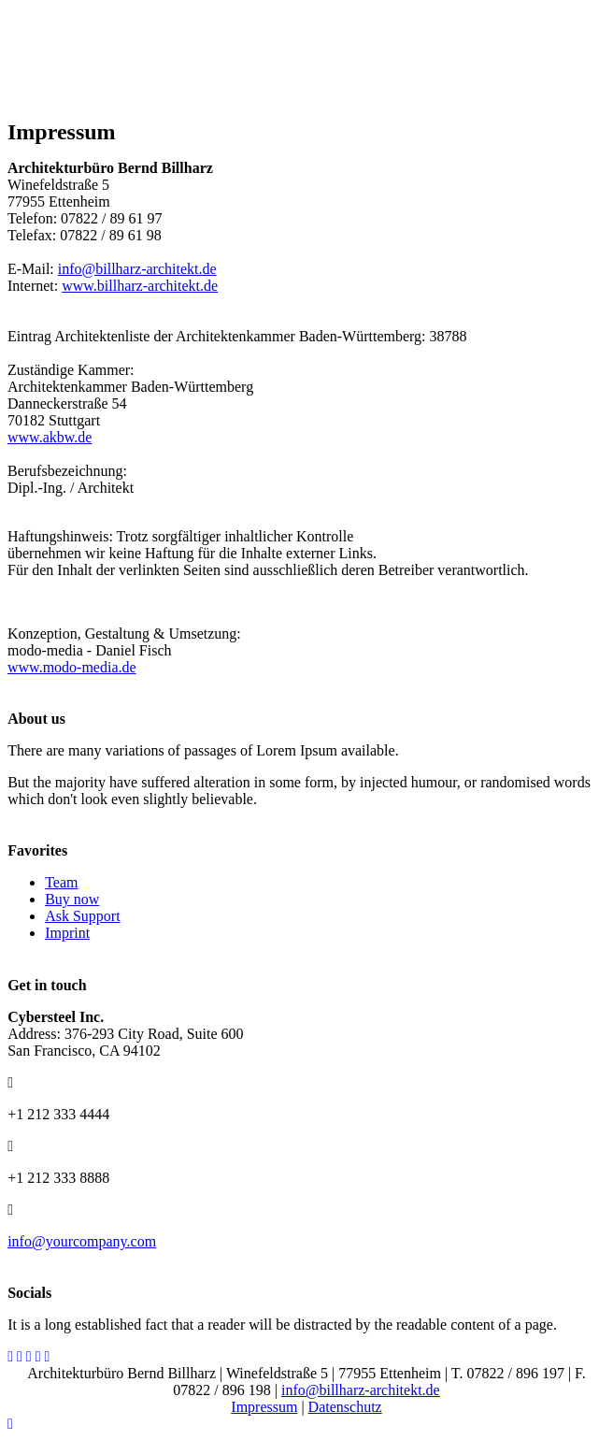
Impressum (264, 1407)
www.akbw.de (49, 437)
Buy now (72, 899)
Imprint (67, 933)
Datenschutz (345, 1407)
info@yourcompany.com (81, 1241)
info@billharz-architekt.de (137, 269)
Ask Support (82, 916)
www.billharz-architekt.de (140, 286)
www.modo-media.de (71, 667)
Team (61, 882)
